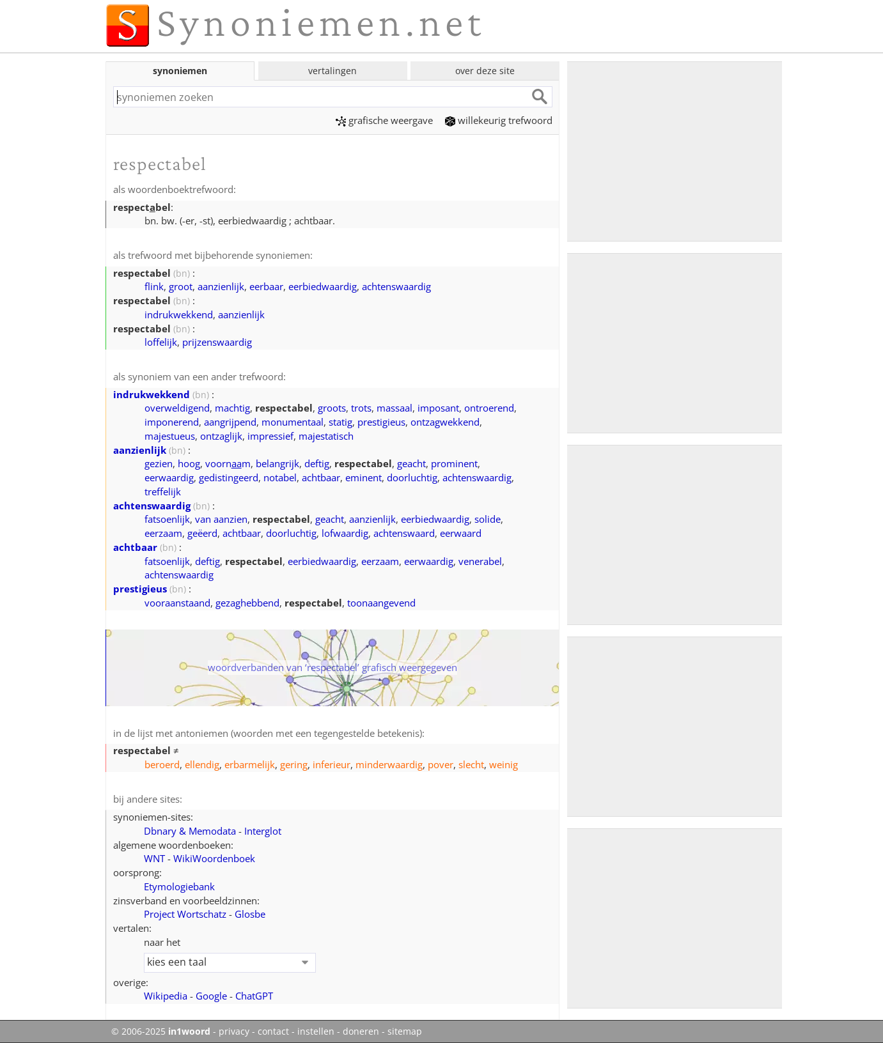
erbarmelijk (249, 764)
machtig (232, 407)
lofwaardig (345, 533)
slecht (471, 764)
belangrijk (277, 463)
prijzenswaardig (217, 342)
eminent (363, 477)
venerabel (480, 561)
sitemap (404, 1031)
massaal (394, 407)
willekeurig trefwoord (498, 120)
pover (440, 764)
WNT (154, 858)
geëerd (202, 533)
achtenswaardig (396, 286)
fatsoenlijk (167, 519)
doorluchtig (412, 477)
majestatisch (326, 435)
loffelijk (161, 342)
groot (180, 286)
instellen (315, 1031)
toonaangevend (381, 602)
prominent (454, 463)
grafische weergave (384, 120)
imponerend (172, 421)
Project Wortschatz (185, 914)
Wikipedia (165, 995)
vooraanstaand (177, 602)
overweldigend (177, 407)
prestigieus (381, 421)
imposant (438, 407)
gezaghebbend (247, 602)
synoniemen (180, 71)
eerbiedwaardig (322, 286)
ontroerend (489, 407)
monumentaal (293, 421)
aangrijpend (230, 421)
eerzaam (163, 533)
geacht (411, 463)
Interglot (262, 830)
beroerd (162, 764)
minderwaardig (389, 764)
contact (273, 1031)
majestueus (170, 435)
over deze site (485, 71)
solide (487, 519)
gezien (159, 463)
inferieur (331, 764)
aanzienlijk (221, 286)
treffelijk (163, 491)
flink (154, 286)
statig (340, 421)
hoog (189, 463)
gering (294, 764)
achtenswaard (404, 533)
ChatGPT (254, 995)
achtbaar (321, 477)
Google (211, 995)
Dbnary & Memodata (190, 830)
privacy (234, 1031)
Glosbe (250, 914)
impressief (270, 435)
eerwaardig (169, 477)
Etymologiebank (179, 886)
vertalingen (332, 71)
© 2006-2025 (160, 1031)
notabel (280, 477)
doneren (361, 1031)
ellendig (202, 764)
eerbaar (266, 286)
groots (332, 407)
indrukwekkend (179, 314)
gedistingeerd (228, 477)
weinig (503, 764)
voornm (228, 463)
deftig (316, 463)
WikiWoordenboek (214, 858)
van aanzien (221, 519)
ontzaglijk (221, 435)
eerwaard (460, 533)
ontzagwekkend (445, 421)
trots (361, 407)
